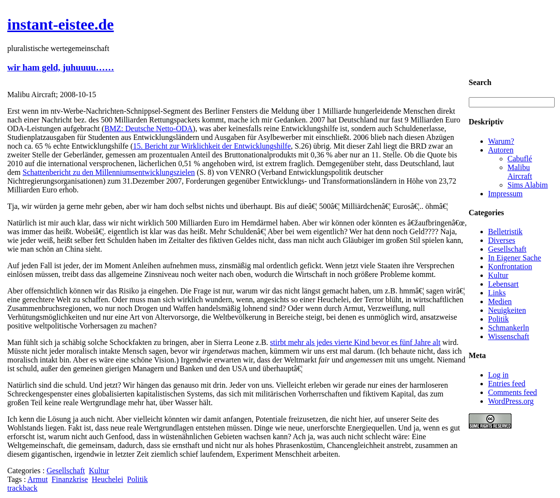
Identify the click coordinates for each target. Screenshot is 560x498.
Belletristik (505, 231)
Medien (500, 301)
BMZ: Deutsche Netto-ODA (148, 128)
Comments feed (512, 392)
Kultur (99, 470)
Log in (498, 375)
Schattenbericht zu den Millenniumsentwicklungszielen (109, 172)
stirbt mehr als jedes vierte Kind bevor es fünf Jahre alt (355, 342)
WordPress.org (511, 401)
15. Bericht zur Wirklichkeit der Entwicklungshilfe (212, 146)
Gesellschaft (66, 470)
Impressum (505, 193)
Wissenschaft (508, 336)
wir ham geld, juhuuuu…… (60, 67)
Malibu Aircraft (520, 171)
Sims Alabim (528, 185)
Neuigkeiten (507, 310)
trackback (22, 488)
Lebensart (503, 284)
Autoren (500, 150)
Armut (38, 479)
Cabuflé (520, 159)
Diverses (501, 240)
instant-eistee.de (60, 24)
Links (497, 293)
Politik (137, 479)
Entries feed (507, 383)
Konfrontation (510, 266)
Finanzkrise (69, 479)
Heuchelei (107, 479)
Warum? (501, 141)
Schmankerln (508, 328)
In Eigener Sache (514, 258)
